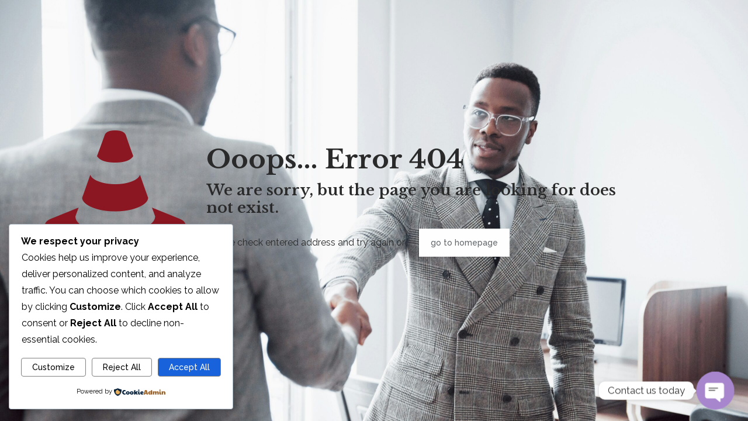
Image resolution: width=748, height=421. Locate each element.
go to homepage (464, 242)
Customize (53, 367)
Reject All (122, 367)
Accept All (189, 367)
